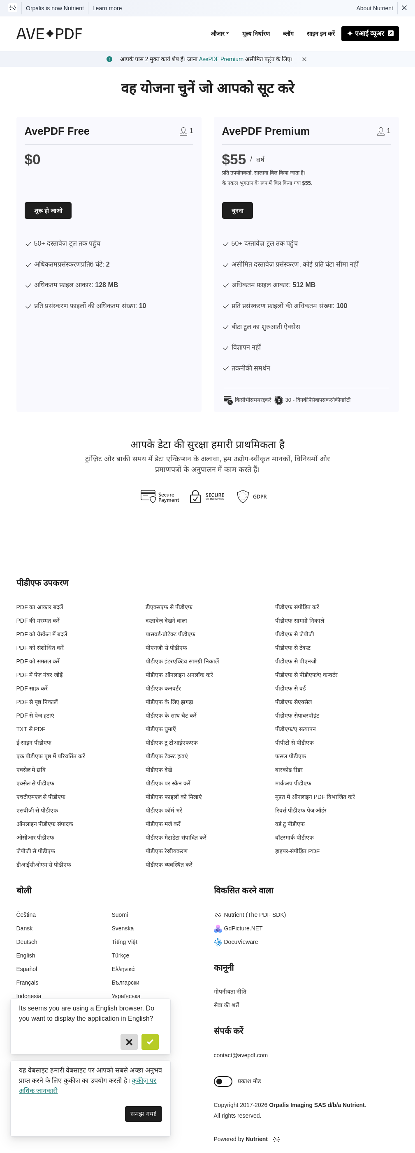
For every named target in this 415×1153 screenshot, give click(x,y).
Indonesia (29, 996)
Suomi (120, 914)
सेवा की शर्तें (226, 1005)
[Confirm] (150, 1042)
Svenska (123, 928)
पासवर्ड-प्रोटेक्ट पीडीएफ (170, 634)
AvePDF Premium (221, 59)
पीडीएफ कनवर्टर (163, 688)
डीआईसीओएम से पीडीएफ (44, 864)
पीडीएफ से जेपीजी (294, 634)
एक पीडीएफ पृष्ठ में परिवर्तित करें (50, 756)
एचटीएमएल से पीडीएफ (41, 797)
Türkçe (121, 955)
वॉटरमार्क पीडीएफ (294, 837)
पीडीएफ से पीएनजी (296, 661)
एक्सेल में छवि (31, 769)
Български (125, 982)
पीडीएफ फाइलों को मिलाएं (174, 797)
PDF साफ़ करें (32, 688)
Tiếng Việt (125, 942)
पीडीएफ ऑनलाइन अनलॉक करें (179, 675)
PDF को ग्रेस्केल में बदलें (41, 634)
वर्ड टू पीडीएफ (290, 824)
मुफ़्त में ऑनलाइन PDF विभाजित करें (315, 797)
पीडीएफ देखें (159, 769)
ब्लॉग (288, 33)
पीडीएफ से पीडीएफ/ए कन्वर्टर (306, 675)
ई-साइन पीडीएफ (34, 742)
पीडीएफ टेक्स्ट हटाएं (167, 756)
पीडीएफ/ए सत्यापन (295, 729)
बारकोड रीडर (289, 769)
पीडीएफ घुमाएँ (161, 729)
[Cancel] (129, 1042)
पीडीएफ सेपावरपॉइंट (297, 715)
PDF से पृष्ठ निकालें (37, 702)
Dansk (24, 928)
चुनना (237, 210)
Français (27, 982)
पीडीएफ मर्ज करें (163, 824)
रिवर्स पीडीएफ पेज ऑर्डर (301, 810)
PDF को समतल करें (38, 661)
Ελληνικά (123, 969)
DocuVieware (236, 942)
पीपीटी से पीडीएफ (294, 742)
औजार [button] (218, 33)
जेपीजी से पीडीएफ (36, 851)
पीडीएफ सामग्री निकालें (299, 620)
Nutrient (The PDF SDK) (250, 914)
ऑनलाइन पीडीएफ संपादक (45, 824)
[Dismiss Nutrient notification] (404, 8)
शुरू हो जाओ (48, 210)
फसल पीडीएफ (290, 756)
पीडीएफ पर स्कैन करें (168, 783)
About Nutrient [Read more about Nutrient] (375, 8)
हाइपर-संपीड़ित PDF (297, 851)
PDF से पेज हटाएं (35, 715)
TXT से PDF (31, 729)
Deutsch (26, 942)
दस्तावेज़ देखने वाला (166, 620)
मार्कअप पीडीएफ (293, 783)
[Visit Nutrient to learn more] (12, 8)
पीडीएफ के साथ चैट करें (171, 715)
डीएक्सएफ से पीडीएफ (169, 607)
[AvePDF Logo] (49, 33)
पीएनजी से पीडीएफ (166, 647)
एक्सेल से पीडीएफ (35, 783)
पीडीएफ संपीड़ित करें (297, 607)
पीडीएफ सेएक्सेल (293, 702)
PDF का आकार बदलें (39, 607)
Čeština (26, 914)
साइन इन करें (321, 33)
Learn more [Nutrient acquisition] (107, 8)
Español (26, 969)
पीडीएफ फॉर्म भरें (164, 810)
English (25, 955)
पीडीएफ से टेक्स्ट (293, 647)
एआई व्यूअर (370, 33)
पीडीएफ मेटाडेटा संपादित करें (176, 837)
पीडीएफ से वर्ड (290, 688)
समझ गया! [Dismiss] (143, 1113)
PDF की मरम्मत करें (38, 620)
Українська (126, 996)
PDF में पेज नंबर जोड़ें (39, 675)
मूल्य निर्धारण (256, 33)
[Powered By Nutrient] (306, 1139)
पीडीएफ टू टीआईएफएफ (172, 742)
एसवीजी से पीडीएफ (37, 810)
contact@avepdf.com (241, 1055)
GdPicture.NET (238, 928)
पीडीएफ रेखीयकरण (167, 851)
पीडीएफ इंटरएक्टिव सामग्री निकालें (182, 661)
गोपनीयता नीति (230, 991)
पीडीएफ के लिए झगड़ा (169, 702)
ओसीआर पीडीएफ (35, 837)
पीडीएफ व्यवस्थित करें (169, 864)
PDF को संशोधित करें (40, 647)
